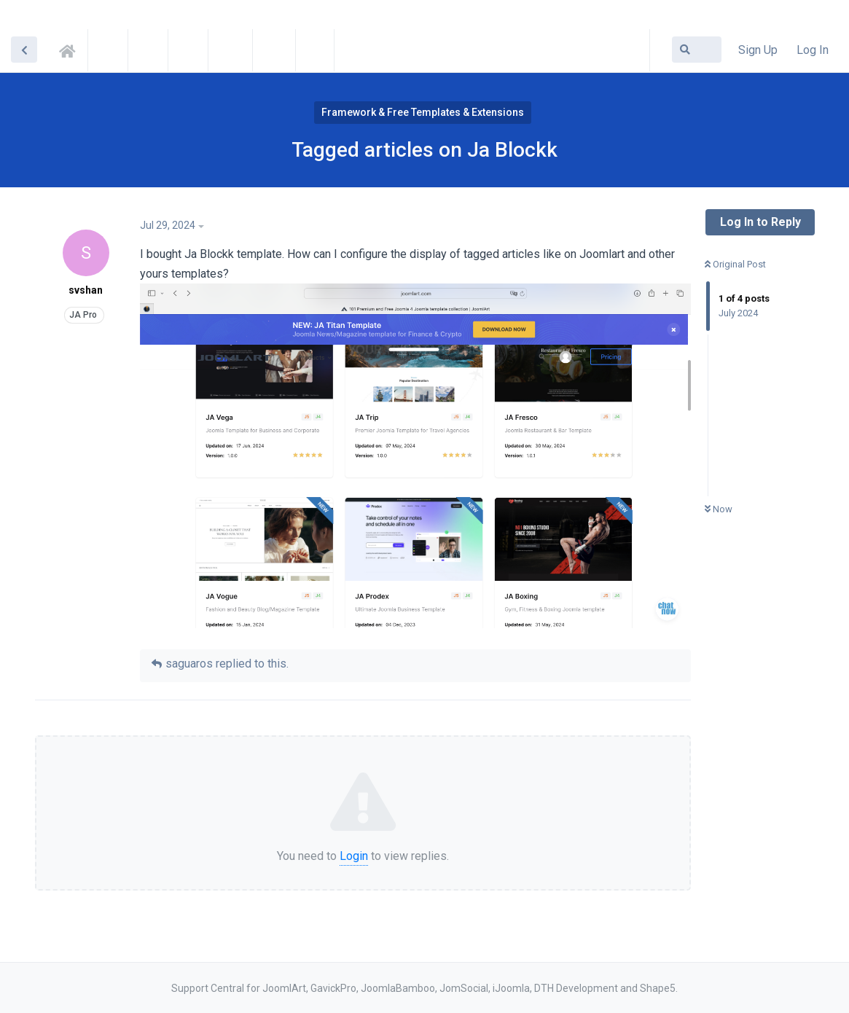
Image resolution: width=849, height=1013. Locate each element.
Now (718, 509)
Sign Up (758, 50)
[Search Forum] (696, 49)
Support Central (71, 48)
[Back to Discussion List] (24, 49)
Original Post (735, 264)
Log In (813, 50)
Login (354, 856)
